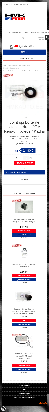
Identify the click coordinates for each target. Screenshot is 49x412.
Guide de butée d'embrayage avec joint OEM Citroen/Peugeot (24, 221)
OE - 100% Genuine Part (28, 139)
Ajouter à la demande (16, 172)
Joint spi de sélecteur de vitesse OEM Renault (24, 265)
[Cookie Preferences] (3, 408)
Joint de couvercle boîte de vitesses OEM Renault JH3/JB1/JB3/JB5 (23, 356)
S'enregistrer (24, 4)
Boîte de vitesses (24, 65)
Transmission (13, 65)
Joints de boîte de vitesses (11, 68)
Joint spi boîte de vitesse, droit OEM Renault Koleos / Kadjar (21, 71)
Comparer (24, 179)
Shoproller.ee (43, 403)
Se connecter (15, 4)
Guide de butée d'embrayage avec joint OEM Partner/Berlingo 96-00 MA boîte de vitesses (24, 311)
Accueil (5, 65)
